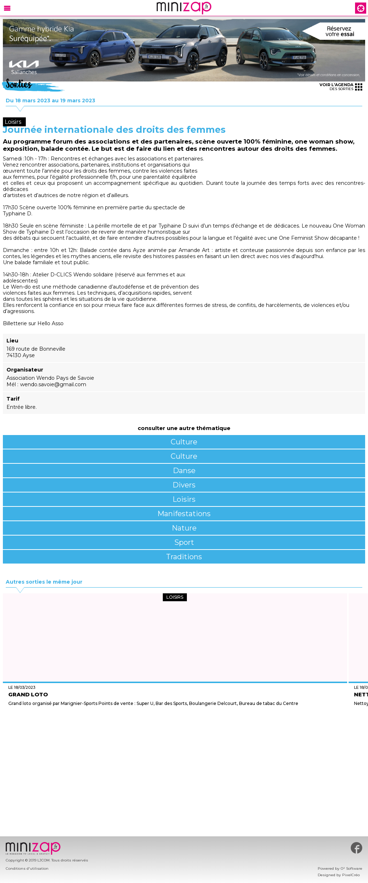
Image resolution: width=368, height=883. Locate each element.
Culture (184, 442)
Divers (184, 485)
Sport (184, 542)
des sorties (340, 86)
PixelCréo (351, 875)
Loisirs (184, 499)
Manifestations (184, 513)
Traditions (184, 556)
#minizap (356, 848)
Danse (184, 470)
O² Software (351, 868)
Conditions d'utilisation (27, 868)
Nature (184, 528)
